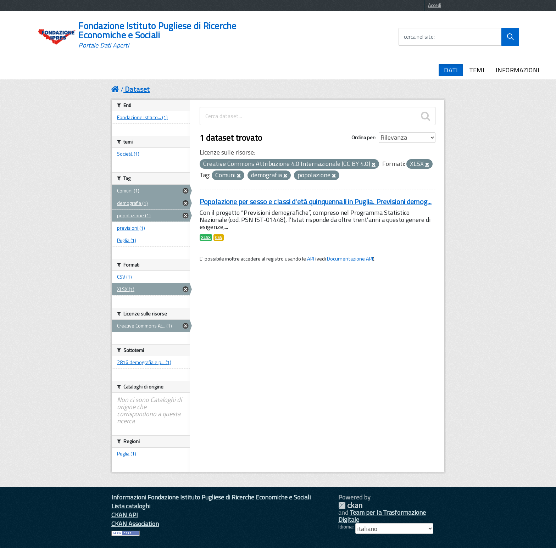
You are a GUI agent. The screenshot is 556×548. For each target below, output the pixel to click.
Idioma (345, 526)
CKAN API (124, 515)
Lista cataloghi (130, 506)
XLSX (206, 237)
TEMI (476, 70)
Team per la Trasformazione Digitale (382, 516)
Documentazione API (350, 259)
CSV (218, 237)
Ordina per (362, 137)
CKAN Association (135, 524)
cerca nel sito (419, 36)
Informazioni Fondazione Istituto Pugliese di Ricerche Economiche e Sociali (211, 497)
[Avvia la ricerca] (510, 37)
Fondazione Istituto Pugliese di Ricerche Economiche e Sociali (157, 35)
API (310, 259)
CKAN (350, 505)
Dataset (137, 89)
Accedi (434, 5)
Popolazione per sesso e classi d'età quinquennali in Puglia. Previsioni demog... (316, 201)
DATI (451, 70)
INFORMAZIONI (517, 70)
